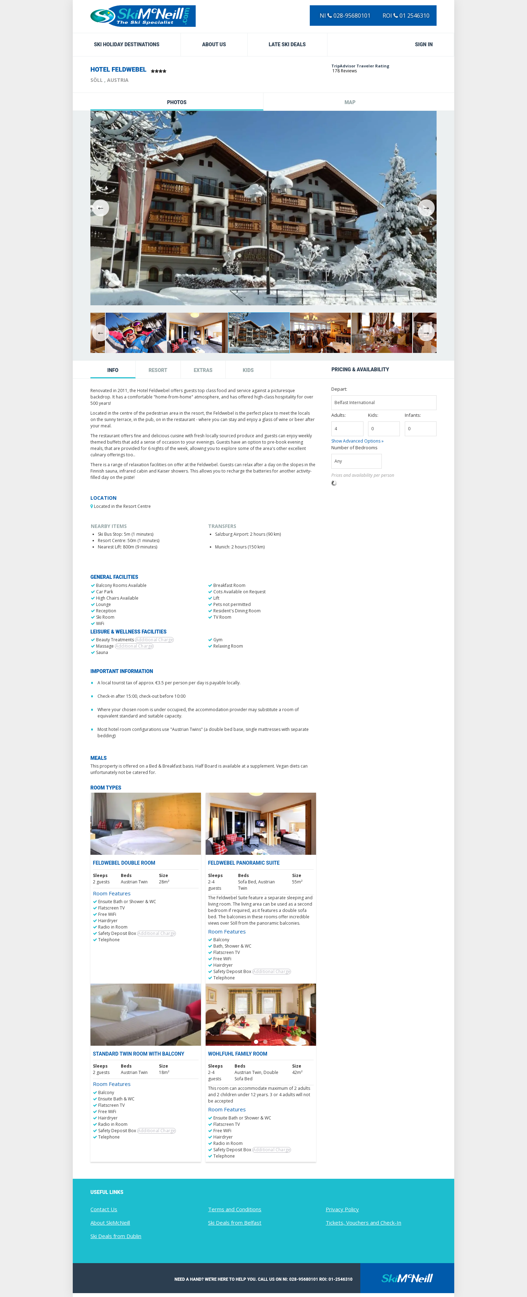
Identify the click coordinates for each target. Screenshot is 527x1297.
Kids (248, 370)
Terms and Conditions (234, 1209)
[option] (263, 208)
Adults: (338, 415)
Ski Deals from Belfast (234, 1222)
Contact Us (103, 1209)
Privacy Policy (342, 1209)
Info (112, 370)
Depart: (339, 389)
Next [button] (426, 207)
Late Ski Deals (287, 44)
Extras (203, 370)
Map (349, 102)
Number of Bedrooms (354, 447)
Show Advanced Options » (357, 441)
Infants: (413, 415)
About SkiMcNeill (110, 1222)
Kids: (373, 415)
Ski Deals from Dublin (115, 1235)
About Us (214, 44)
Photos (176, 102)
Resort (158, 370)
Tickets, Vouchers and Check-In (363, 1222)
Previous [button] (100, 207)
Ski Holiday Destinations (126, 44)
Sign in (424, 44)
